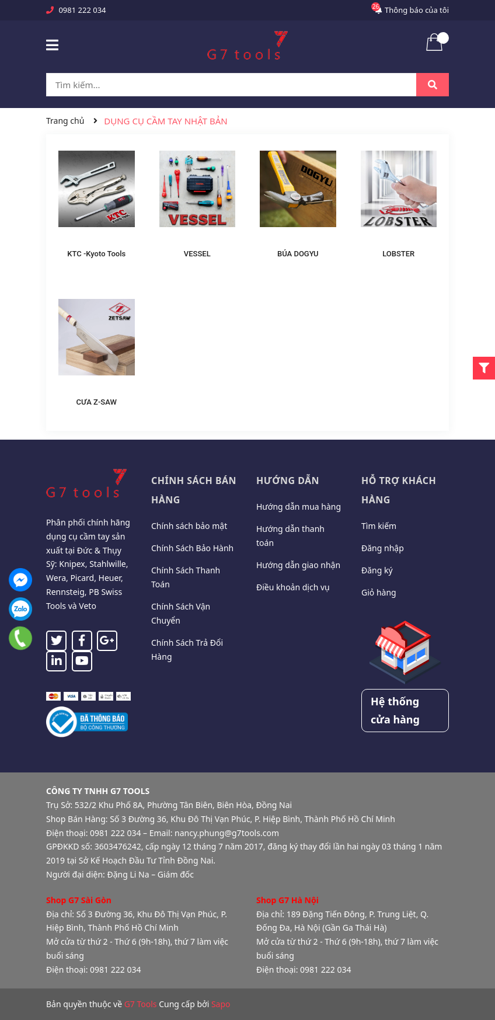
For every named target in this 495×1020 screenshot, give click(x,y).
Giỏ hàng (378, 592)
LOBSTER (398, 253)
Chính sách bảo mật (189, 525)
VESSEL (197, 253)
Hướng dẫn (287, 480)
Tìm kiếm (378, 525)
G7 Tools (140, 1003)
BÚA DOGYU (298, 253)
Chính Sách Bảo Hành (192, 547)
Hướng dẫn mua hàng (298, 506)
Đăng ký (377, 570)
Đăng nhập (382, 547)
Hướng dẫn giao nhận (298, 564)
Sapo (221, 1003)
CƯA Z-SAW (96, 402)
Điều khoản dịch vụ (293, 587)
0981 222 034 (82, 10)
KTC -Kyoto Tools (96, 253)
